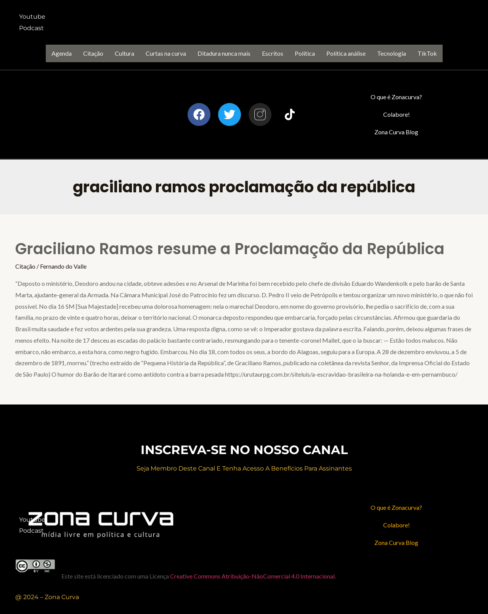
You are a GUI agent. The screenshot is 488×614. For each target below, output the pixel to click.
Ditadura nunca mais (223, 53)
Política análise (346, 53)
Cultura (124, 53)
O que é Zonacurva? (396, 96)
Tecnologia (391, 53)
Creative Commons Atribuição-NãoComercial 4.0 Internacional (252, 576)
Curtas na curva (166, 53)
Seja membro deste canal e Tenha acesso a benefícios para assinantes (244, 468)
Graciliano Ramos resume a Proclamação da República (230, 248)
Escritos (272, 53)
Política (305, 53)
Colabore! (396, 114)
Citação (93, 53)
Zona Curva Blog (396, 131)
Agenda (61, 53)
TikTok (427, 53)
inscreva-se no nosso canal (244, 449)
